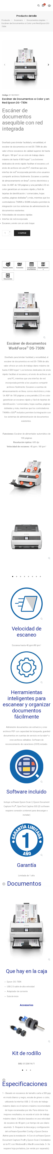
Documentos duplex (36, 20)
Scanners (18, 20)
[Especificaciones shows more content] (26, 1081)
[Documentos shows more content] (21, 883)
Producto (6, 20)
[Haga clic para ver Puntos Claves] (8, 266)
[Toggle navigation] (49, 6)
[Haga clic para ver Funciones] (20, 266)
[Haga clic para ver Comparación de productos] (31, 266)
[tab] (12, 576)
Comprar (22, 233)
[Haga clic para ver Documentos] (8, 276)
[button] (48, 64)
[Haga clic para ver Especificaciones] (43, 266)
